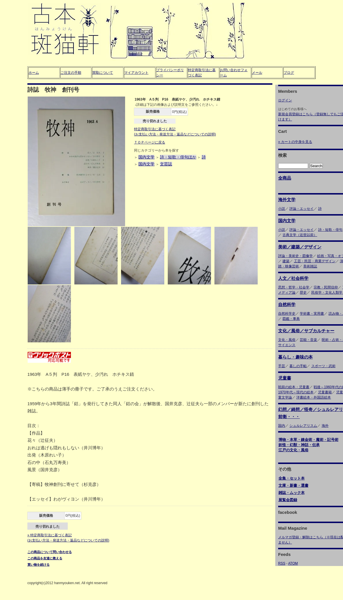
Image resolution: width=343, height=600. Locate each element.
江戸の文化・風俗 (293, 450)
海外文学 (286, 199)
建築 (285, 261)
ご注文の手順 (71, 73)
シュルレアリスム (303, 426)
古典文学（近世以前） (299, 235)
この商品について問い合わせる (49, 552)
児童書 (284, 378)
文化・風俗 (286, 340)
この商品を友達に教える (44, 558)
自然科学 (286, 304)
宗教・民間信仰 (326, 287)
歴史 (303, 292)
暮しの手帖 (298, 366)
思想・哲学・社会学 (293, 287)
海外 (325, 426)
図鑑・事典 (291, 319)
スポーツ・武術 (323, 366)
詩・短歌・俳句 (330, 230)
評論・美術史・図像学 (295, 256)
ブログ (289, 73)
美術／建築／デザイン (299, 246)
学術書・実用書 (312, 314)
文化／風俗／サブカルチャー (306, 330)
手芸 (281, 366)
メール (257, 73)
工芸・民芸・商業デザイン (315, 261)
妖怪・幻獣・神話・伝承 (299, 445)
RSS (281, 563)
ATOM (293, 563)
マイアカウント (136, 73)
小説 (281, 209)
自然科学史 (286, 314)
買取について (102, 73)
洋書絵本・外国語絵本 (313, 397)
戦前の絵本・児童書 (293, 387)
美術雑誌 (310, 266)
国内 (281, 426)
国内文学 (146, 157)
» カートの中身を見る (295, 142)
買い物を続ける (38, 564)
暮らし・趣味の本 (295, 356)
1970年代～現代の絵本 (296, 392)
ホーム (34, 73)
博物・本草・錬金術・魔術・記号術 (308, 439)
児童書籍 (325, 392)
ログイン (285, 100)
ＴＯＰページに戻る (149, 142)
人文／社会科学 (293, 278)
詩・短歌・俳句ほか (178, 157)
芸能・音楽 (308, 340)
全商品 (284, 178)
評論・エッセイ (301, 209)
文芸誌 (166, 164)
